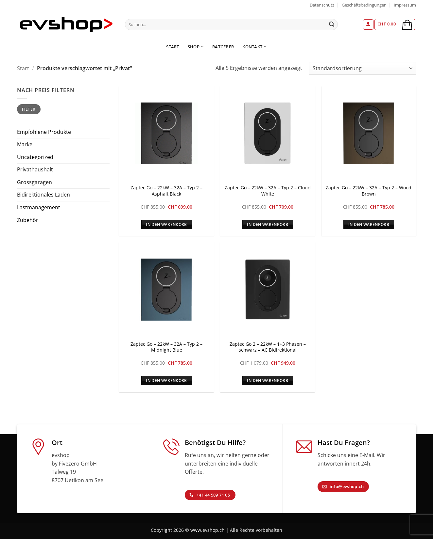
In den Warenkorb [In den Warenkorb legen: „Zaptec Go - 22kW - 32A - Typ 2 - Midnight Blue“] (166, 380)
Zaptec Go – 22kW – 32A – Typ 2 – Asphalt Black (166, 191)
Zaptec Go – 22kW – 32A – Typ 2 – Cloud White (268, 191)
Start (172, 47)
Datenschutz (322, 5)
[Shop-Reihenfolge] (362, 68)
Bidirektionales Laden (43, 194)
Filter (28, 109)
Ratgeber (223, 47)
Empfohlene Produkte (44, 131)
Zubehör (27, 220)
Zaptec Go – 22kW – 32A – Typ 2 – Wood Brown (368, 191)
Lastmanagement (38, 207)
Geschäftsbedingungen (364, 5)
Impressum (405, 5)
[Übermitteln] (332, 24)
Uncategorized (35, 157)
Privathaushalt (35, 169)
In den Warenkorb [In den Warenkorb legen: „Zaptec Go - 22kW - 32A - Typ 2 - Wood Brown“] (369, 224)
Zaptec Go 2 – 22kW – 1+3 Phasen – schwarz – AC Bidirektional (268, 347)
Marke (24, 144)
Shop (196, 46)
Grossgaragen (34, 182)
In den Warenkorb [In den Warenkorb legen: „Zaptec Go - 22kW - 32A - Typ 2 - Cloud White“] (267, 224)
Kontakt (254, 46)
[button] (368, 24)
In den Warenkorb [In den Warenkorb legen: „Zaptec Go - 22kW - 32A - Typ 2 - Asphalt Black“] (166, 224)
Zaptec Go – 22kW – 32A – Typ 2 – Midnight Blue (166, 347)
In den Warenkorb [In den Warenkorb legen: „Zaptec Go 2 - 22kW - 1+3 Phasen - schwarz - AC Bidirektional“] (267, 380)
